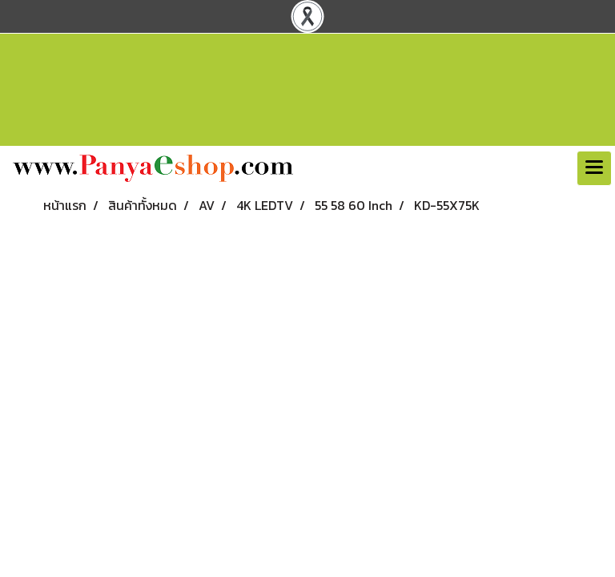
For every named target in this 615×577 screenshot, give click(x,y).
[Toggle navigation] (594, 168)
